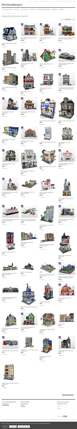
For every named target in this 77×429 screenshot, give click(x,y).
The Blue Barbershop (45, 302)
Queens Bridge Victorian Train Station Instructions (9, 274)
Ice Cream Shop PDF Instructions (48, 142)
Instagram (66, 416)
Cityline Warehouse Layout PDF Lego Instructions (66, 64)
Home (30, 1)
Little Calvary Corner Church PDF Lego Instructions (10, 193)
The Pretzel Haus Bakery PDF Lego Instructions (28, 328)
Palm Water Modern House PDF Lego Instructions (66, 220)
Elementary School (25, 91)
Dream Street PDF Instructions (9, 87)
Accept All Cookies (24, 426)
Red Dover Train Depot (26, 272)
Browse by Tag (8, 13)
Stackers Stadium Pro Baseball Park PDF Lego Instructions (65, 277)
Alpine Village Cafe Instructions (9, 43)
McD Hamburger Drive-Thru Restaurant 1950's (27, 193)
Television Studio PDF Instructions (29, 307)
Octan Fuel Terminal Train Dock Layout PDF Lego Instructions (28, 220)
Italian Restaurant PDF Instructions (48, 166)
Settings (5, 426)
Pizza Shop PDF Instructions (9, 252)
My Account (35, 1)
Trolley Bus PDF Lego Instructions (10, 350)
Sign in (40, 1)
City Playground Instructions (46, 63)
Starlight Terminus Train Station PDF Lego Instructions (9, 298)
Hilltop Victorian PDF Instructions (66, 120)
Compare (5, 46)
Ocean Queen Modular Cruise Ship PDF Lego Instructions (10, 220)
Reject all (13, 426)
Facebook (64, 416)
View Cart (56, 1)
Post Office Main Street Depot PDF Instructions (47, 245)
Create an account (48, 1)
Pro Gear (16, 9)
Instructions (24, 9)
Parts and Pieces (7, 9)
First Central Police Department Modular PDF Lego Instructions (66, 88)
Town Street (61, 323)
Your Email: (59, 408)
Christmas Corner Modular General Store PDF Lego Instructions (66, 38)
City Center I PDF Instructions (9, 67)
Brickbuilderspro (5, 403)
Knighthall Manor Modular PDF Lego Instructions (65, 164)
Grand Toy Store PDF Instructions (48, 120)
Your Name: (59, 406)
